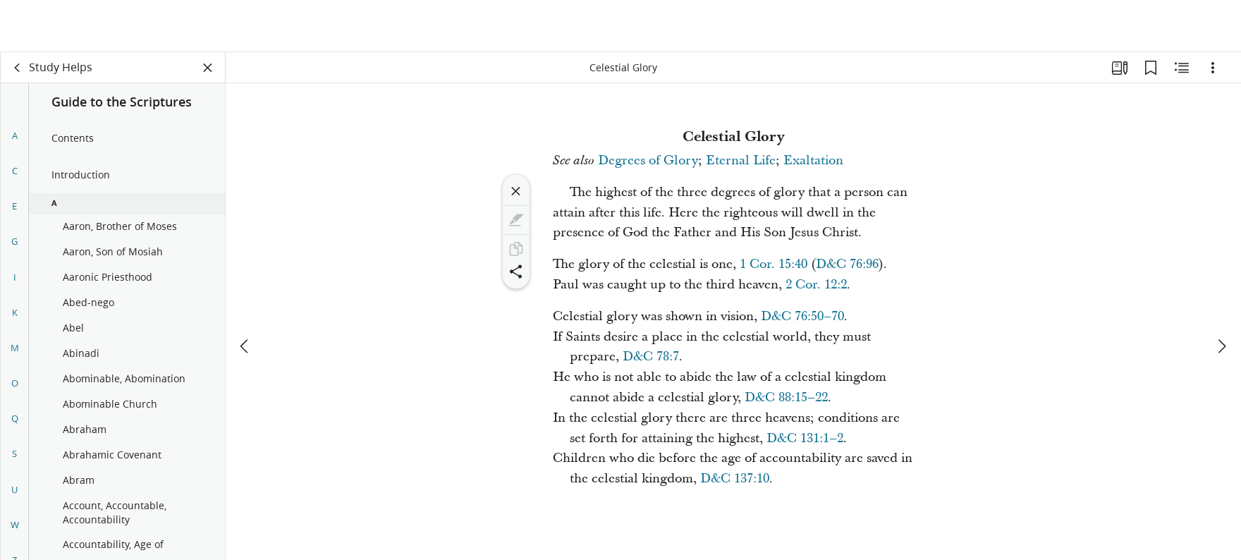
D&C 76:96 (847, 264)
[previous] (245, 294)
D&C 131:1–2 (804, 438)
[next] (1221, 294)
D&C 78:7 (651, 356)
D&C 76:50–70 (802, 316)
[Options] (1213, 67)
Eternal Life (741, 160)
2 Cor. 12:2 (816, 284)
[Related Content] (1182, 67)
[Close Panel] (208, 67)
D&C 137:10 (734, 478)
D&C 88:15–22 (786, 397)
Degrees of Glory (648, 160)
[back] (17, 67)
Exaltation (813, 160)
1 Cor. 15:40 (773, 264)
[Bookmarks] (1151, 67)
